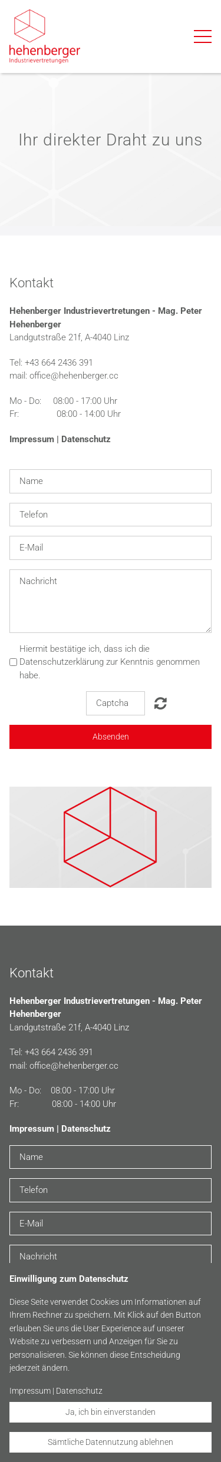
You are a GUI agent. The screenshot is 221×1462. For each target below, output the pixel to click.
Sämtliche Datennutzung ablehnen (110, 1442)
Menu (203, 30)
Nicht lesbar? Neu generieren (160, 703)
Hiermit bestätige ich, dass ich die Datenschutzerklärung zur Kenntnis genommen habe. (109, 662)
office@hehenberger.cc (73, 375)
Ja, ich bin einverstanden (110, 1412)
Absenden (111, 736)
